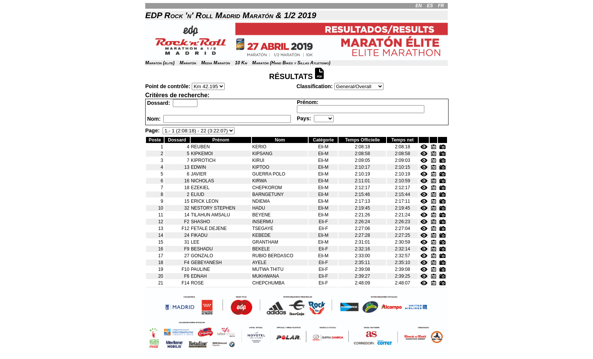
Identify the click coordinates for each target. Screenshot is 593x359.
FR (441, 5)
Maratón (188, 62)
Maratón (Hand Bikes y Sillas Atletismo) (291, 62)
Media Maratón (215, 62)
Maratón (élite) (160, 62)
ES (430, 5)
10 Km (241, 62)
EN (419, 5)
